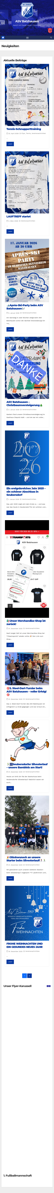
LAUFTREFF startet (18, 216)
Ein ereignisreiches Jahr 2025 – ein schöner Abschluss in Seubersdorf (26, 491)
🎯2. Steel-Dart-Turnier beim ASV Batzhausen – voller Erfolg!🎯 (26, 691)
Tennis (28, 133)
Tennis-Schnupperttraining (23, 129)
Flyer (23, 133)
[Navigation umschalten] (27, 37)
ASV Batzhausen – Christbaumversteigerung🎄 (24, 403)
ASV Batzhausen (27, 21)
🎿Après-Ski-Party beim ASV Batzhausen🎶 (24, 307)
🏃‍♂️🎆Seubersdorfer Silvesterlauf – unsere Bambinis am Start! (26, 766)
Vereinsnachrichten (39, 133)
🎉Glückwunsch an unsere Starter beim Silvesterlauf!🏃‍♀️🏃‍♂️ (26, 859)
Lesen (10, 144)
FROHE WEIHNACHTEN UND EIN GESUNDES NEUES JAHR (24, 945)
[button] (51, 37)
